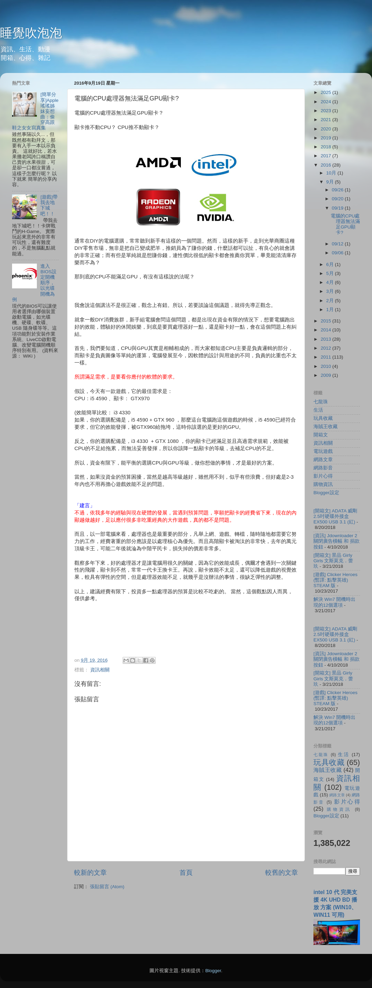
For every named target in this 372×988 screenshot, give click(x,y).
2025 (326, 92)
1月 (330, 309)
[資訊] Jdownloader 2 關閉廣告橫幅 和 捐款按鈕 (336, 541)
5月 (330, 273)
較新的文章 (90, 872)
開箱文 (320, 434)
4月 (330, 282)
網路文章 (323, 459)
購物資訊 (323, 484)
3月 (330, 291)
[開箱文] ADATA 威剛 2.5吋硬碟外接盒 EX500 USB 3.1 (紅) (335, 516)
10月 (332, 173)
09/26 (338, 189)
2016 (326, 165)
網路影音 (323, 467)
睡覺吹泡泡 (31, 33)
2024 (326, 101)
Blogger (213, 970)
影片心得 (323, 476)
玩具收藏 (323, 418)
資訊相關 (100, 669)
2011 (326, 357)
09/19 (338, 208)
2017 (326, 155)
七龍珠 (320, 401)
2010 (326, 366)
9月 (330, 181)
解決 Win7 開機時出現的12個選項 (334, 602)
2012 (326, 348)
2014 (326, 329)
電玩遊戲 (323, 451)
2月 (330, 300)
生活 (318, 410)
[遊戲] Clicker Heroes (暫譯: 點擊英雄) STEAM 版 (335, 580)
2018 (326, 146)
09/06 (338, 252)
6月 (330, 264)
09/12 (338, 243)
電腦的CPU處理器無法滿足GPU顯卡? (345, 224)
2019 (326, 137)
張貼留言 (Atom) (107, 886)
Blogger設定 (326, 492)
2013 (326, 339)
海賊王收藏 (325, 426)
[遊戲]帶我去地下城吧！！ (49, 205)
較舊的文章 (281, 872)
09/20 (338, 198)
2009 (326, 375)
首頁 (186, 872)
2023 (326, 110)
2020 (326, 128)
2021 (326, 119)
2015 (326, 320)
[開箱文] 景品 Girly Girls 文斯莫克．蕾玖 (333, 561)
